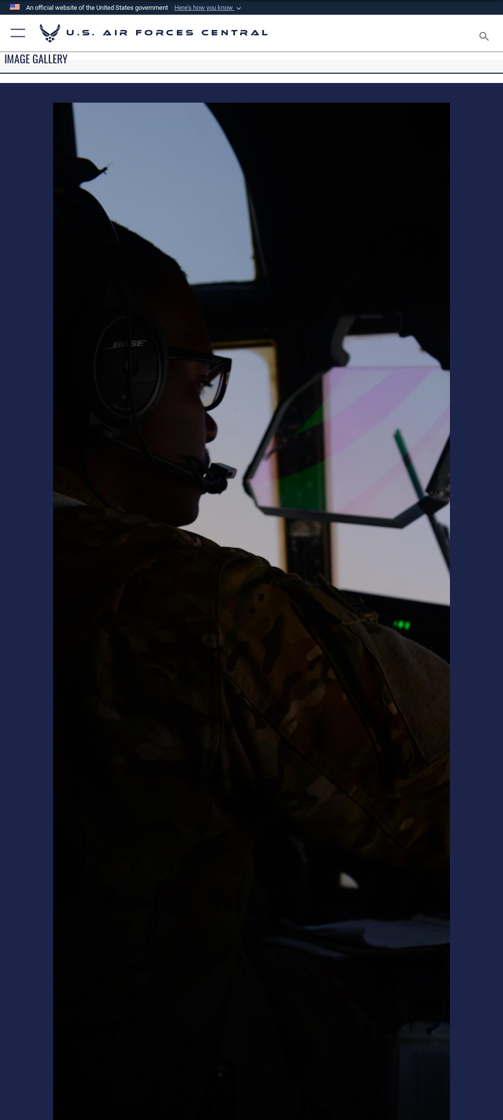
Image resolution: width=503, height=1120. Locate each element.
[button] (208, 8)
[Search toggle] (486, 33)
